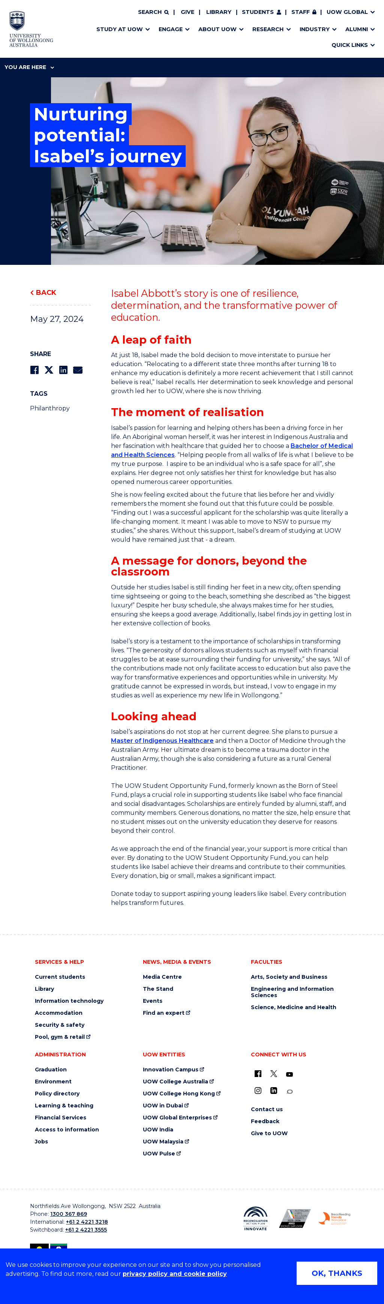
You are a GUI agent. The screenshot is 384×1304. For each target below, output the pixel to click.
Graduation (51, 1070)
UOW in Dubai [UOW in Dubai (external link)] (163, 1106)
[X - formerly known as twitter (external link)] (274, 1074)
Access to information (67, 1130)
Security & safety (59, 1025)
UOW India (158, 1130)
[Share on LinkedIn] (63, 370)
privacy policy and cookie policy (175, 1273)
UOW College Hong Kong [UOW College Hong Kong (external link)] (179, 1094)
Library (218, 12)
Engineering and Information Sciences (292, 992)
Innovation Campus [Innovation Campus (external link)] (170, 1070)
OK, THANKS (337, 1273)
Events (152, 1001)
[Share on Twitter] (49, 370)
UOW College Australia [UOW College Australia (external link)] (175, 1082)
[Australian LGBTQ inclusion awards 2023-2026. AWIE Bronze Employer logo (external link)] (295, 1218)
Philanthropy (50, 408)
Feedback (265, 1121)
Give (187, 12)
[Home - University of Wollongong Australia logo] (31, 29)
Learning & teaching (64, 1106)
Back (46, 292)
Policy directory (57, 1094)
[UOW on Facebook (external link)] (258, 1074)
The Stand (158, 989)
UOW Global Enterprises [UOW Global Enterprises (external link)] (177, 1118)
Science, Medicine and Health (293, 1007)
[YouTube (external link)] (289, 1074)
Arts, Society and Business (289, 977)
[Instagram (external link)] (258, 1090)
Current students (60, 977)
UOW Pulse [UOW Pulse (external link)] (159, 1154)
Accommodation (58, 1013)
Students (258, 12)
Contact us (267, 1109)
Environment (53, 1082)
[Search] (153, 12)
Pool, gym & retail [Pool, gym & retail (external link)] (60, 1037)
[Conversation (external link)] (289, 1092)
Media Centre (162, 977)
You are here (29, 67)
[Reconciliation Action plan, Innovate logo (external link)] (256, 1218)
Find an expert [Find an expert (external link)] (163, 1013)
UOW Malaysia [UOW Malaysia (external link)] (163, 1142)
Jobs (41, 1142)
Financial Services (60, 1118)
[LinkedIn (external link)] (274, 1090)
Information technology (69, 1001)
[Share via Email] (77, 370)
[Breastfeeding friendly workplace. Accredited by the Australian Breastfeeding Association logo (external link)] (334, 1218)
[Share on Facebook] (34, 370)
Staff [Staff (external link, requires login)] (300, 12)
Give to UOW (269, 1133)
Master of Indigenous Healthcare (162, 740)
